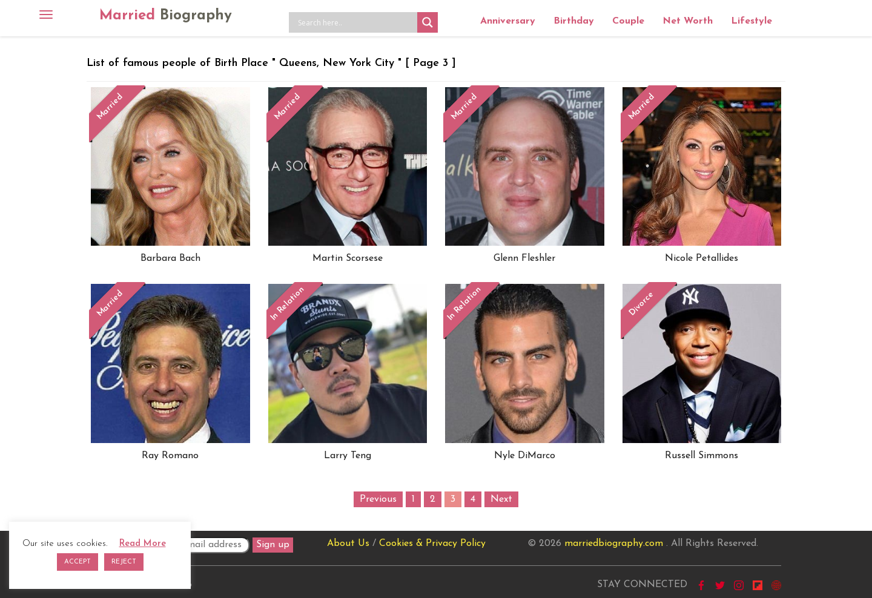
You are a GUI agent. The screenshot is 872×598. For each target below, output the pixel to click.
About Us (348, 543)
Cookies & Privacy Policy (432, 543)
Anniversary (507, 21)
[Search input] (356, 22)
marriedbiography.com (613, 543)
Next (501, 499)
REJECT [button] (123, 562)
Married (165, 15)
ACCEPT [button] (77, 562)
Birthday (573, 21)
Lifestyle (751, 21)
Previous (378, 499)
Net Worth (687, 21)
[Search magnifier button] (427, 22)
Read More (142, 543)
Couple (628, 21)
